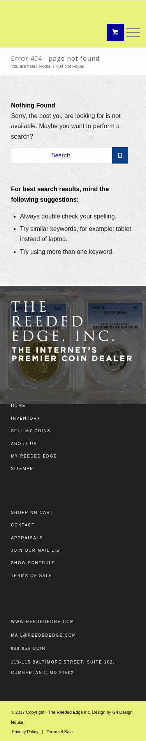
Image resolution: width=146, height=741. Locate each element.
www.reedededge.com (42, 622)
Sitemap (22, 468)
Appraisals (27, 538)
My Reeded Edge (34, 456)
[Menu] (129, 32)
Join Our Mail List (37, 550)
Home (18, 405)
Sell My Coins (31, 431)
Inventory (25, 418)
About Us (24, 444)
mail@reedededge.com (43, 635)
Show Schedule (33, 563)
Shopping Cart (32, 512)
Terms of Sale (31, 576)
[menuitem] (25, 731)
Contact (23, 525)
